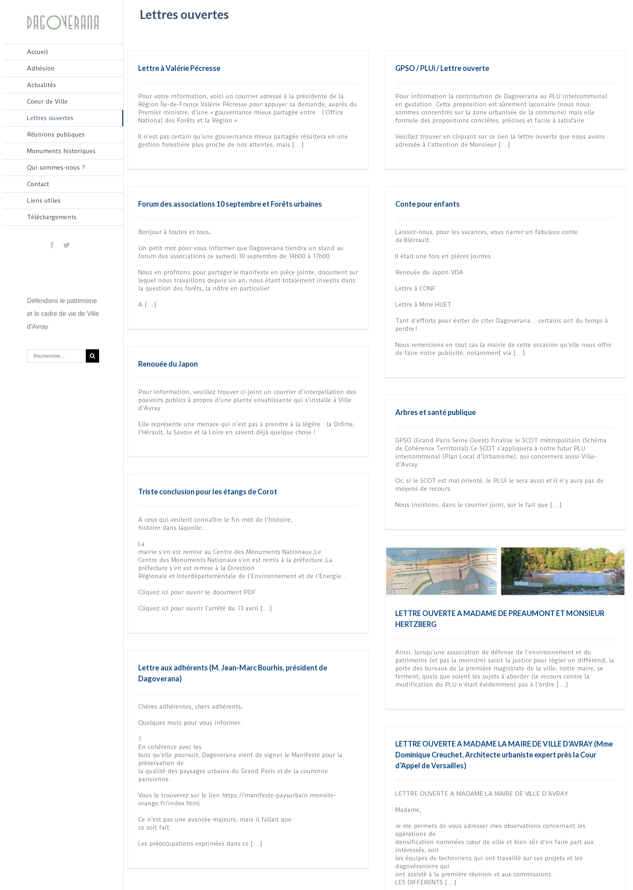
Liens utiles (43, 200)
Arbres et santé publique (465, 362)
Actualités (41, 85)
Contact (38, 184)
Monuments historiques (61, 151)
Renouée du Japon (229, 318)
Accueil (37, 52)
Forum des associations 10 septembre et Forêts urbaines (351, 155)
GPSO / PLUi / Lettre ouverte (412, 68)
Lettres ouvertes (50, 118)
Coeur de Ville (47, 101)
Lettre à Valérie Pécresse (179, 68)
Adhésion (41, 68)
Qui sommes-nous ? (56, 167)
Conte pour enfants (336, 212)
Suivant (613, 863)
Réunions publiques (56, 134)
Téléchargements (52, 217)
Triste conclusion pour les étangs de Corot (268, 454)
